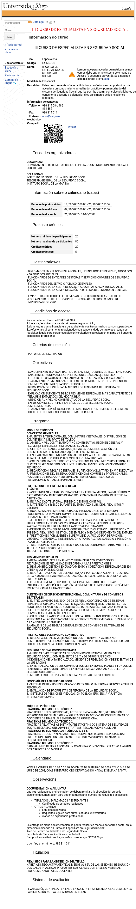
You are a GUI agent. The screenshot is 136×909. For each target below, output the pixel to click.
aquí (107, 78)
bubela (126, 8)
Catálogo (38, 21)
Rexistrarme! (12, 75)
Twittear (71, 126)
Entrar (9, 37)
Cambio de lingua (11, 81)
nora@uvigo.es (51, 116)
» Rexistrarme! (13, 44)
